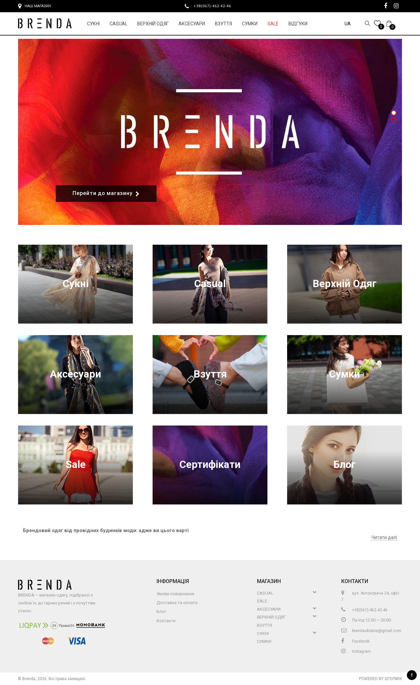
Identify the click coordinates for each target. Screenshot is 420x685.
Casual (118, 23)
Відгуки (297, 23)
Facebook (355, 641)
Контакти (166, 620)
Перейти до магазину (106, 193)
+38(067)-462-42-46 (215, 6)
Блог (344, 465)
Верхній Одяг (153, 23)
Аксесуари (191, 23)
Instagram (356, 651)
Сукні (93, 23)
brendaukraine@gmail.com (371, 630)
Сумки (250, 23)
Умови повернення (175, 593)
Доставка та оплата (177, 602)
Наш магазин (34, 6)
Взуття (223, 23)
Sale (273, 23)
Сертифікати (210, 465)
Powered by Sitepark (380, 678)
